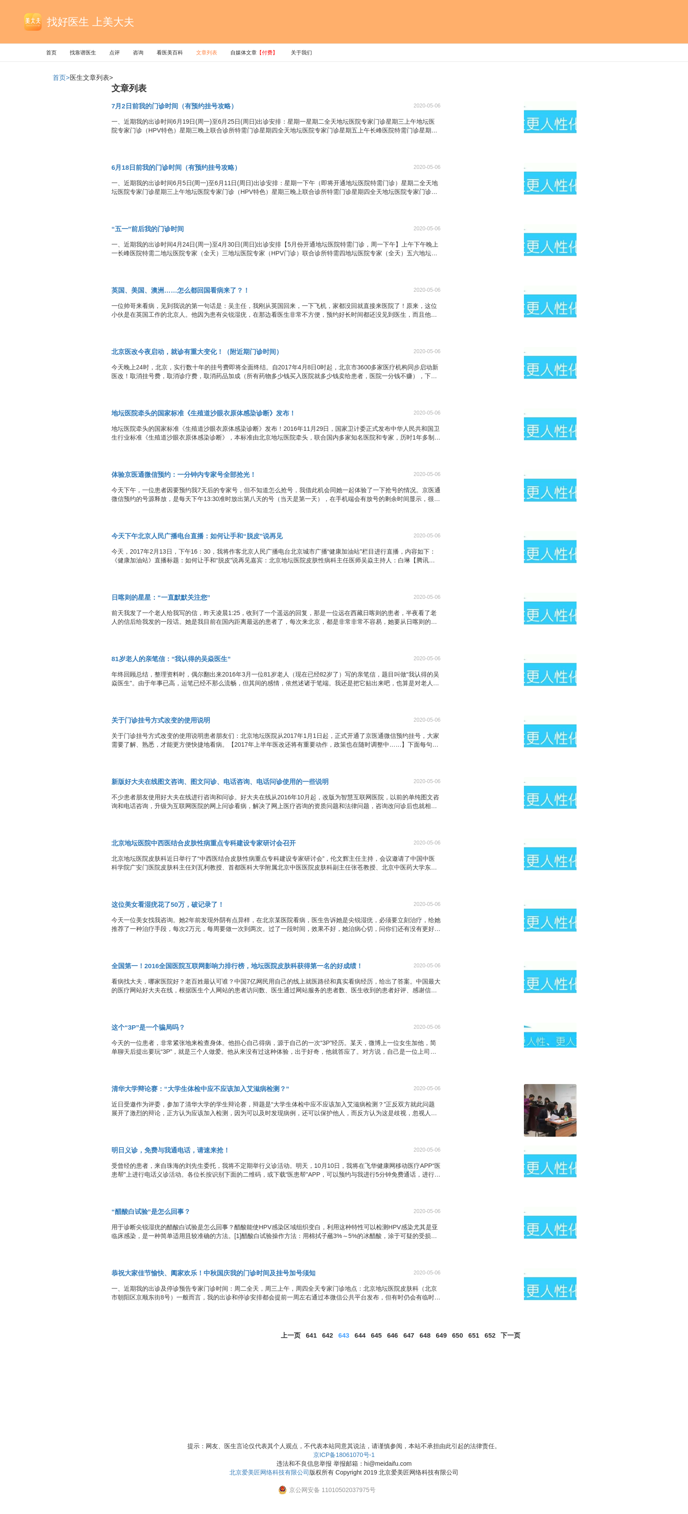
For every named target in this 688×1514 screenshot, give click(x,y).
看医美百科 (170, 53)
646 (392, 1335)
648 (424, 1335)
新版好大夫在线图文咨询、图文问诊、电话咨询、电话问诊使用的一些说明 (220, 781)
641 (311, 1335)
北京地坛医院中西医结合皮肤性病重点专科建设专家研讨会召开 (203, 843)
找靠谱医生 (83, 53)
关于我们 (301, 53)
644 (360, 1335)
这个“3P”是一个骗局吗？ (148, 1027)
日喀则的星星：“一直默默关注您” (160, 597)
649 (441, 1335)
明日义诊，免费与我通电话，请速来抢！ (170, 1150)
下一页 (510, 1335)
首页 (51, 53)
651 (473, 1335)
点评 (114, 53)
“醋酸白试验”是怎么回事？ (150, 1211)
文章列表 (206, 53)
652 (489, 1335)
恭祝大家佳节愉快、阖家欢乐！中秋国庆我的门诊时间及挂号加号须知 (213, 1273)
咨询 (138, 53)
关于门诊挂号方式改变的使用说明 (160, 720)
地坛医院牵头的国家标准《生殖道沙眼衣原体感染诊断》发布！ (203, 413)
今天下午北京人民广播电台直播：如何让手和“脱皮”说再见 (197, 536)
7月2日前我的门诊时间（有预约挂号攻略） (174, 106)
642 (327, 1335)
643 (343, 1335)
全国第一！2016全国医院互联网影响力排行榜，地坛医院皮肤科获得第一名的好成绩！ (237, 966)
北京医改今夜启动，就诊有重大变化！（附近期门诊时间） (197, 351)
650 (457, 1335)
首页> (61, 77)
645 (376, 1335)
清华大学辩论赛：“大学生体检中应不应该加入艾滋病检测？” (200, 1088)
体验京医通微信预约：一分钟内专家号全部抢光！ (183, 474)
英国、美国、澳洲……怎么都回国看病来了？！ (180, 290)
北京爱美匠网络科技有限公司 (269, 1472)
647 (408, 1335)
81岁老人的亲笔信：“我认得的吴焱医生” (171, 658)
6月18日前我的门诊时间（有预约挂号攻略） (176, 167)
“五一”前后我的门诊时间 (147, 229)
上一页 (291, 1335)
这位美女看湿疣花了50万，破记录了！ (167, 904)
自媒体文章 (254, 53)
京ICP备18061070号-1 (344, 1454)
